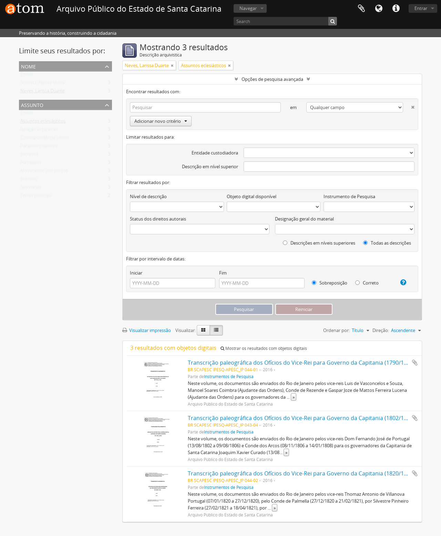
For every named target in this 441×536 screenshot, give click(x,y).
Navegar (248, 8)
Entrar (420, 8)
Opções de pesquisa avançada (272, 79)
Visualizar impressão (146, 330)
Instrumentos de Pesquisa (229, 376)
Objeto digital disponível (251, 196)
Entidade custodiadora (215, 153)
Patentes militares (38, 147)
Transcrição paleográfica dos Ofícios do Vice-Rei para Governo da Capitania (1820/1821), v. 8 (307, 473)
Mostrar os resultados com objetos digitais (263, 348)
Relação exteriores (39, 131)
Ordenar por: (336, 330)
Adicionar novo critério (160, 121)
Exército (28, 180)
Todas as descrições (387, 243)
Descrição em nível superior (210, 166)
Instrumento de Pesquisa (349, 196)
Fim (223, 273)
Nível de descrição (148, 196)
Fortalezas (30, 164)
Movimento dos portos (44, 172)
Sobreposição (329, 283)
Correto (367, 283)
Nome (28, 66)
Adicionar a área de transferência (414, 362)
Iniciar (136, 273)
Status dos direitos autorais (158, 219)
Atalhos (395, 8)
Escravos (29, 155)
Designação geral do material (304, 219)
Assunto (32, 104)
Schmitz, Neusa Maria (42, 84)
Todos (26, 76)
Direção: (380, 330)
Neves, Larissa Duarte (42, 92)
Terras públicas (35, 197)
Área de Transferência (361, 8)
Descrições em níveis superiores (319, 243)
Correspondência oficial (44, 139)
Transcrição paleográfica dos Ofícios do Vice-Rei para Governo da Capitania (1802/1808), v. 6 (307, 418)
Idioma (378, 8)
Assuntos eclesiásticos (42, 122)
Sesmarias (30, 188)
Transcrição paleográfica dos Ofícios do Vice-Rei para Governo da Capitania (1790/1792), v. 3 (307, 362)
